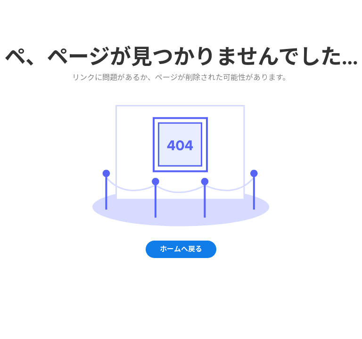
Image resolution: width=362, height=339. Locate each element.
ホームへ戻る (181, 249)
